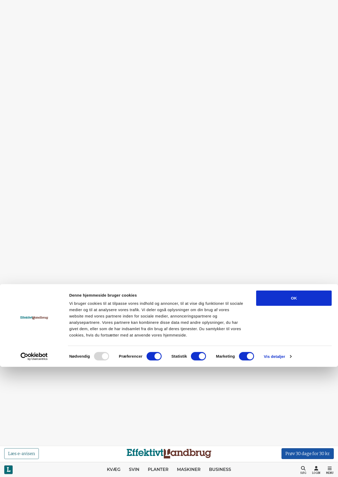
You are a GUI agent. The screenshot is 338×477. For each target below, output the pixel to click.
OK (294, 408)
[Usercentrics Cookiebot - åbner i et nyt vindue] (34, 467)
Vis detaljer (274, 466)
